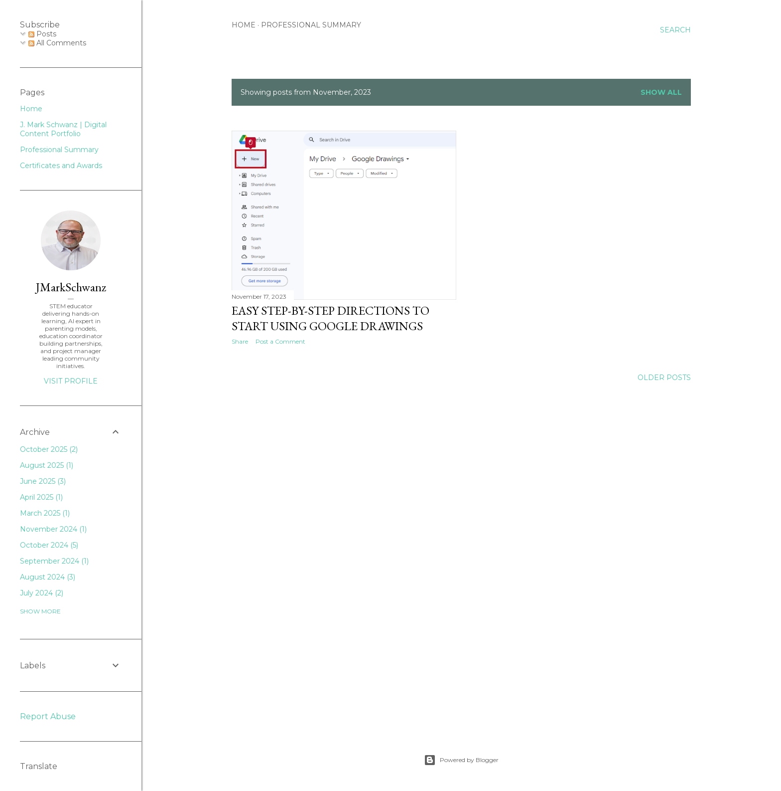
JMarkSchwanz (71, 287)
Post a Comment (280, 341)
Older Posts (664, 377)
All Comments (57, 42)
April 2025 (41, 497)
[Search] (675, 30)
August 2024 (47, 577)
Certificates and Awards (61, 165)
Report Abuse (48, 716)
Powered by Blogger (461, 760)
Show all (661, 92)
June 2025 (43, 481)
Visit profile (71, 381)
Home (244, 24)
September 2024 (54, 561)
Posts (42, 33)
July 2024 (41, 593)
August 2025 (46, 465)
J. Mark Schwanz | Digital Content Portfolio (63, 129)
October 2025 (49, 449)
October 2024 (49, 545)
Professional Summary (311, 24)
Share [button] (240, 341)
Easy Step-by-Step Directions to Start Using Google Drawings (330, 318)
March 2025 (45, 513)
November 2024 (53, 529)
